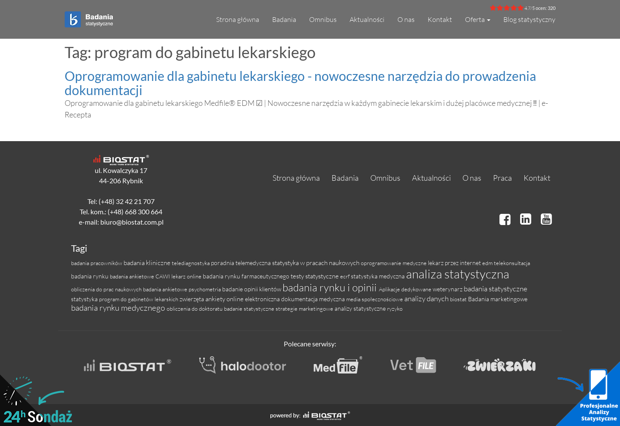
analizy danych (427, 298)
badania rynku (90, 276)
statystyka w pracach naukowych (316, 263)
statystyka (85, 299)
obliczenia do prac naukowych (107, 289)
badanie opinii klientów (252, 289)
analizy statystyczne (361, 308)
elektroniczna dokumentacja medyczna (295, 299)
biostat (459, 299)
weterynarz (448, 289)
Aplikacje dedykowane (406, 289)
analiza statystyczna (457, 273)
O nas (406, 19)
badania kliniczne (148, 263)
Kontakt (440, 19)
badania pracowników (97, 262)
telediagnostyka (191, 262)
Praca (502, 177)
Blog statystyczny (529, 19)
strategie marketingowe (305, 308)
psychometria (205, 289)
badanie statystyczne (250, 308)
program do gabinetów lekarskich (139, 299)
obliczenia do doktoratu (195, 308)
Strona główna (237, 19)
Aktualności (367, 19)
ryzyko (395, 308)
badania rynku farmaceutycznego (247, 276)
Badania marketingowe (497, 299)
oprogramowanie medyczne (394, 262)
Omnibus (323, 19)
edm (488, 262)
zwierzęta (192, 299)
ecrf (345, 276)
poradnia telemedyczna (241, 262)
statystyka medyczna (378, 276)
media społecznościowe (375, 299)
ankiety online (225, 299)
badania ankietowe (166, 289)
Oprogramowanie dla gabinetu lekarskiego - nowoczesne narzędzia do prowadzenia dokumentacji (300, 83)
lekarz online (187, 276)
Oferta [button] (477, 19)
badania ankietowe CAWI (140, 276)
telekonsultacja (512, 262)
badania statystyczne (495, 288)
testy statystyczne (315, 276)
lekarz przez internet (455, 262)
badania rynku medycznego (119, 308)
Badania (284, 19)
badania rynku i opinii (330, 287)
